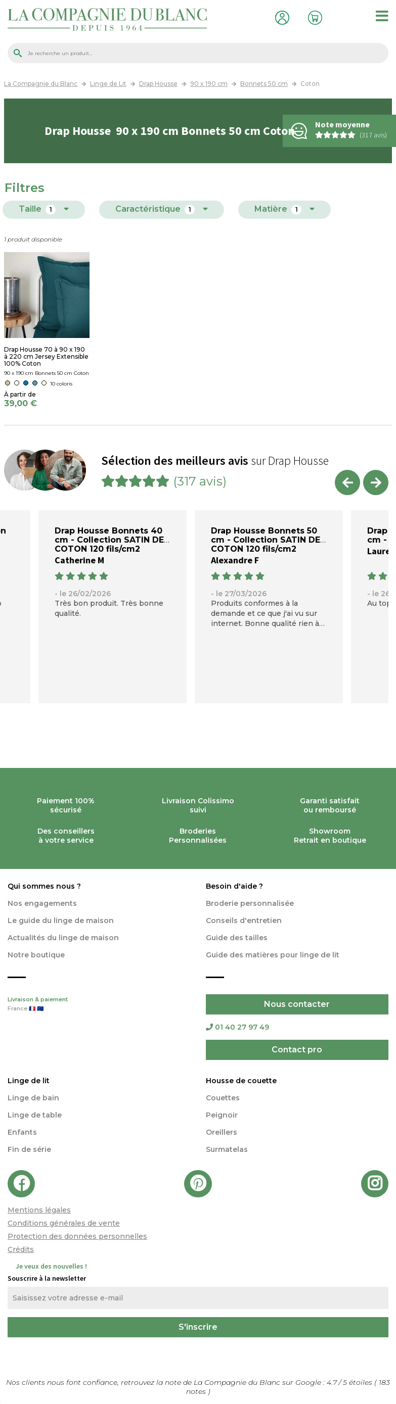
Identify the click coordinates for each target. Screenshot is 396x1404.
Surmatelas (227, 1149)
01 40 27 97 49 (237, 1027)
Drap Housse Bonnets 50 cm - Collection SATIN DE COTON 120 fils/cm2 (265, 540)
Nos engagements (42, 903)
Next (375, 482)
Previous (347, 482)
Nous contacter (297, 1004)
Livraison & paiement (99, 1004)
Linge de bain (33, 1097)
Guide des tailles (237, 937)
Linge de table (35, 1115)
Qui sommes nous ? (44, 886)
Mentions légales (39, 1210)
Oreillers (221, 1132)
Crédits (21, 1249)
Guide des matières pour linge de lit (272, 954)
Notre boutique (36, 954)
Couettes (223, 1097)
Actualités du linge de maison (63, 937)
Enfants (22, 1132)
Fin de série (29, 1149)
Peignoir (222, 1115)
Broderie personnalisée (250, 903)
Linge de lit (29, 1080)
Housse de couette (241, 1080)
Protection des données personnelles (77, 1236)
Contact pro (297, 1049)
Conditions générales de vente (64, 1223)
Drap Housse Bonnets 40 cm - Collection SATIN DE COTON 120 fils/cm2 (109, 540)
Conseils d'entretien (244, 920)
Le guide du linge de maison (61, 920)
